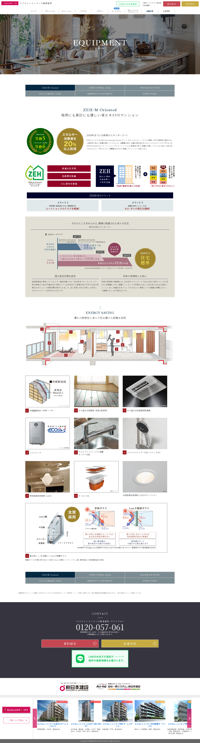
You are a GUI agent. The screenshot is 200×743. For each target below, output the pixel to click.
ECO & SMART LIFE (50, 94)
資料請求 (171, 4)
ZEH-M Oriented (50, 88)
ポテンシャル (50, 11)
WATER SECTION (149, 88)
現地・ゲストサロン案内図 (152, 3)
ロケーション (67, 11)
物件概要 (146, 5)
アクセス (83, 11)
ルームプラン (117, 10)
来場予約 (190, 4)
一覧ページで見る (18, 720)
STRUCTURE (150, 94)
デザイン (100, 11)
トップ (33, 11)
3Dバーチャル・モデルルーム (133, 11)
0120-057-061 (100, 626)
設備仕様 (149, 11)
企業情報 (166, 11)
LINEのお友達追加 (128, 4)
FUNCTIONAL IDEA (100, 88)
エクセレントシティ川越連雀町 (26, 3)
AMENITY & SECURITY (100, 94)
